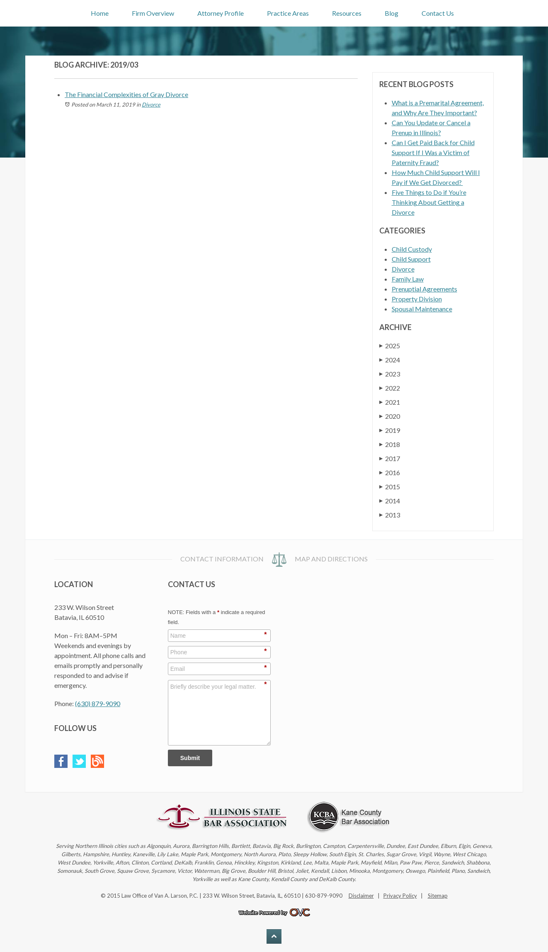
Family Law (408, 279)
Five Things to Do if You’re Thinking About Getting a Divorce (429, 202)
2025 (389, 345)
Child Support (411, 259)
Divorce (151, 104)
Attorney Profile (220, 13)
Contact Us (438, 13)
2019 (389, 430)
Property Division (417, 299)
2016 (389, 472)
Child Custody (412, 249)
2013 (389, 515)
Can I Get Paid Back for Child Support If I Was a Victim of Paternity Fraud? (433, 152)
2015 (389, 486)
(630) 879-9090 (97, 703)
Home (100, 13)
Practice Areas (288, 13)
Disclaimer (361, 895)
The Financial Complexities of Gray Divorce (126, 94)
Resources (346, 13)
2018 (389, 444)
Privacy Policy (400, 895)
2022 (389, 388)
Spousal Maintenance (422, 309)
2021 (389, 402)
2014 (389, 500)
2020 (389, 416)
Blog (391, 13)
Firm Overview (153, 13)
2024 (389, 359)
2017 (389, 458)
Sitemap (438, 895)
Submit (190, 758)
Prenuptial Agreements (424, 289)
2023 (389, 374)
